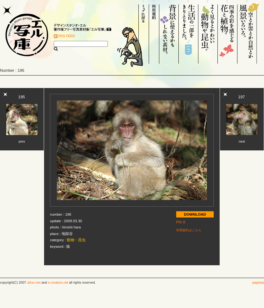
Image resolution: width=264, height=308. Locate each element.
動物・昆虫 (76, 240)
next (242, 141)
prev (22, 141)
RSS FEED (66, 36)
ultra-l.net (34, 282)
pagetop (258, 282)
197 (241, 97)
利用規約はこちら (188, 230)
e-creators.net (58, 282)
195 (21, 97)
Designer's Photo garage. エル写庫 (25, 32)
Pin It (180, 222)
